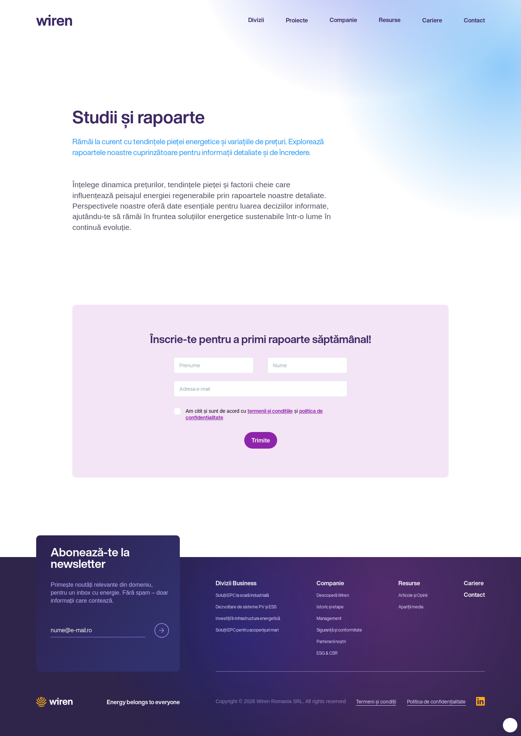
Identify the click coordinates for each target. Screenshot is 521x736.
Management (329, 618)
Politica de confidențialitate (436, 701)
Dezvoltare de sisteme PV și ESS (246, 607)
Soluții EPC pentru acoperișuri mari (247, 630)
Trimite (161, 630)
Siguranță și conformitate (339, 630)
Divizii (256, 20)
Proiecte (297, 20)
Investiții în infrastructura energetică (248, 618)
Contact (474, 20)
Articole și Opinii (412, 595)
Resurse (390, 20)
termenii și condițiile (270, 411)
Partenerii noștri (331, 641)
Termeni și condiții (376, 701)
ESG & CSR (327, 653)
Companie (343, 20)
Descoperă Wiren (333, 595)
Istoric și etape (330, 607)
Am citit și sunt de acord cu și (254, 414)
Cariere (432, 20)
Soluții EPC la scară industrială (242, 595)
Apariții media (410, 607)
